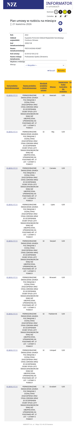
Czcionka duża (65, 16)
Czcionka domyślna (56, 16)
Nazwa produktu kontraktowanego (29, 87)
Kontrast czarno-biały (60, 12)
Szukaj (61, 70)
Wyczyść (51, 70)
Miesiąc (53, 87)
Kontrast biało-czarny (56, 12)
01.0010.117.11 (12, 95)
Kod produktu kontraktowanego (12, 87)
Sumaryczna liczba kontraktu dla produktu (63, 87)
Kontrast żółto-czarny (65, 12)
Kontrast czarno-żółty (69, 12)
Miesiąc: (13, 64)
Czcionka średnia (61, 16)
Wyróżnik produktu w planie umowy (43, 86)
